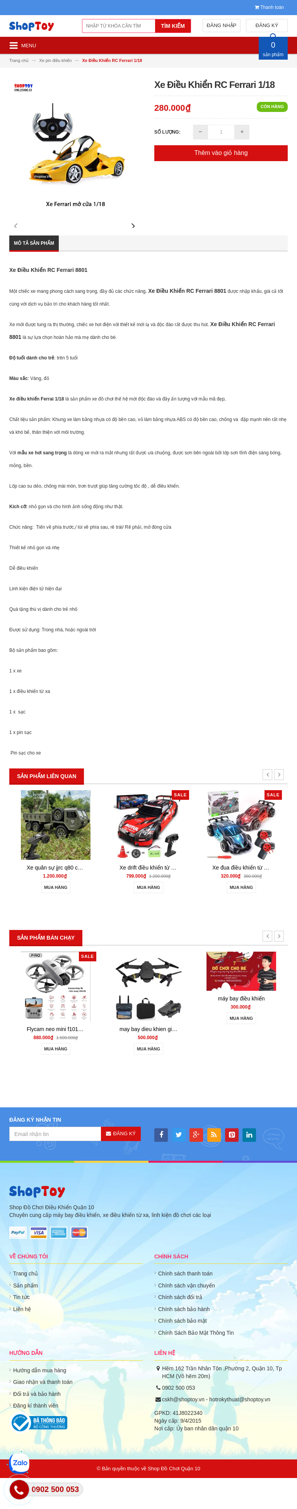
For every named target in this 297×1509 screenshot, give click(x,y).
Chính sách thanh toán (185, 1304)
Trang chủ (25, 1304)
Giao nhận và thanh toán (43, 1413)
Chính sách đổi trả (180, 1328)
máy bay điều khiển (241, 1029)
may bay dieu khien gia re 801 (155, 1060)
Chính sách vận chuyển (186, 1316)
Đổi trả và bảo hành (37, 1425)
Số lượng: (167, 132)
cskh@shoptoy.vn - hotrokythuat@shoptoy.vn (216, 1430)
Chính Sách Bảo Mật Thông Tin (196, 1364)
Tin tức (21, 1328)
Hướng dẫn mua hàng (39, 1401)
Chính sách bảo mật (182, 1352)
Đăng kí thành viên (35, 1436)
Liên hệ (22, 1340)
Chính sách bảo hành (184, 1340)
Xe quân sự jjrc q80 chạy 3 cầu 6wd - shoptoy (82, 898)
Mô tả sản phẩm (34, 274)
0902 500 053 (178, 1419)
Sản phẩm (25, 1316)
